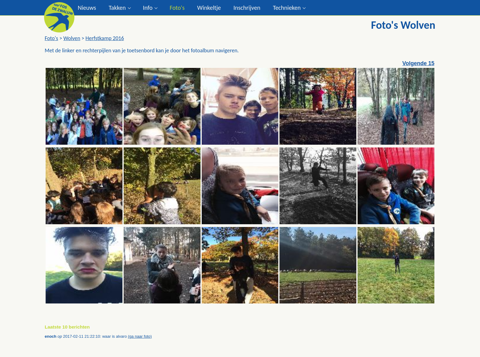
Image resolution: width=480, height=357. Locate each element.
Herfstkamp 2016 (104, 38)
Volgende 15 (418, 63)
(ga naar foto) (140, 336)
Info (148, 7)
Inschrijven (246, 7)
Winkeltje (209, 7)
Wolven (71, 38)
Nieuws (87, 7)
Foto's (177, 7)
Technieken (287, 7)
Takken (117, 7)
